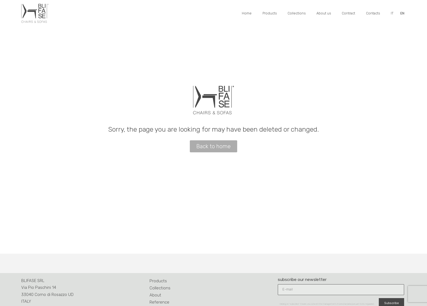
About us (323, 13)
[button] (213, 146)
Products (270, 13)
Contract (348, 13)
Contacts (373, 13)
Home (247, 13)
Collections (297, 13)
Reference (159, 302)
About (155, 295)
